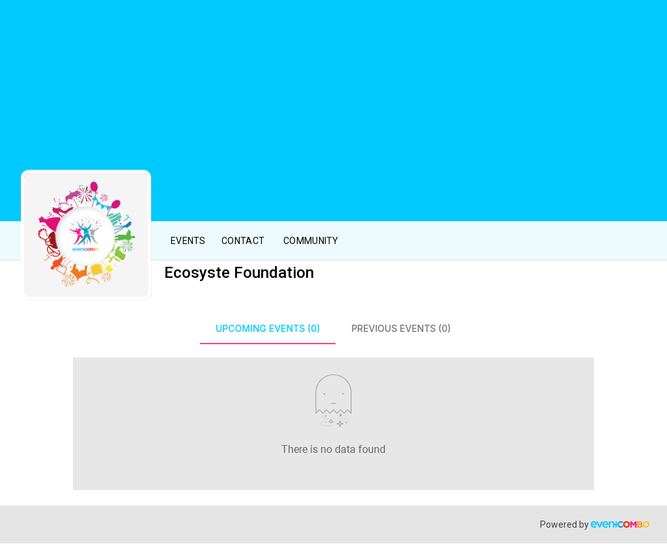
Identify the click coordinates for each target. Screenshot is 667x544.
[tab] (267, 328)
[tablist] (333, 328)
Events (188, 241)
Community (311, 241)
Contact (242, 241)
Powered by (594, 524)
